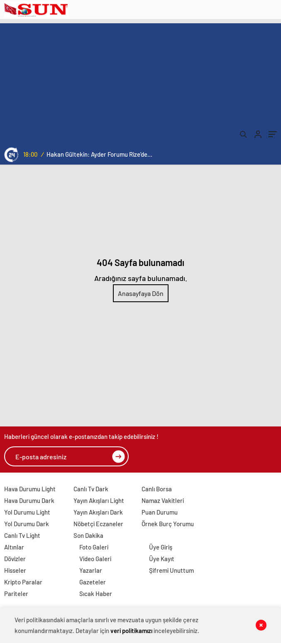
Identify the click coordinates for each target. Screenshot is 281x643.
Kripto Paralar (23, 582)
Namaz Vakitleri (163, 500)
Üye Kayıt (161, 558)
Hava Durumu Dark (29, 500)
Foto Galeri (93, 547)
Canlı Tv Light (22, 535)
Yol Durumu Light (27, 512)
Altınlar (14, 547)
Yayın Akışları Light (98, 500)
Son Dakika (88, 535)
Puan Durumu (160, 512)
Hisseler (15, 570)
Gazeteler (92, 582)
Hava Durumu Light (30, 489)
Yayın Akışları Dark (98, 512)
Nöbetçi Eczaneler (98, 523)
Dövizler (15, 558)
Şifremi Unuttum (171, 570)
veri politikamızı (131, 630)
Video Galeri (95, 558)
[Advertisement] (140, 81)
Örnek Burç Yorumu (168, 523)
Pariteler (16, 593)
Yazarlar (90, 570)
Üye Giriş (160, 547)
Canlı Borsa (157, 489)
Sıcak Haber (95, 593)
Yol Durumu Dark (26, 523)
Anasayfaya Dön (141, 293)
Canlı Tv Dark (90, 489)
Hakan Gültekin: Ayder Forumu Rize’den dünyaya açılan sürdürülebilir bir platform (99, 154)
